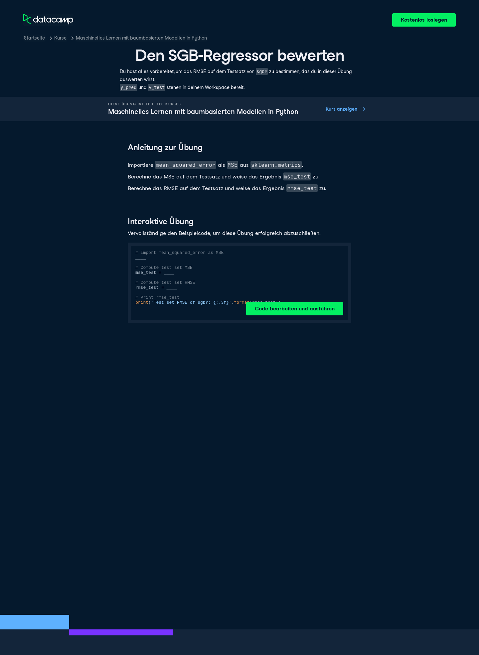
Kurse (60, 38)
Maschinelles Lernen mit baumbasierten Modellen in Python (141, 38)
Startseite (34, 38)
